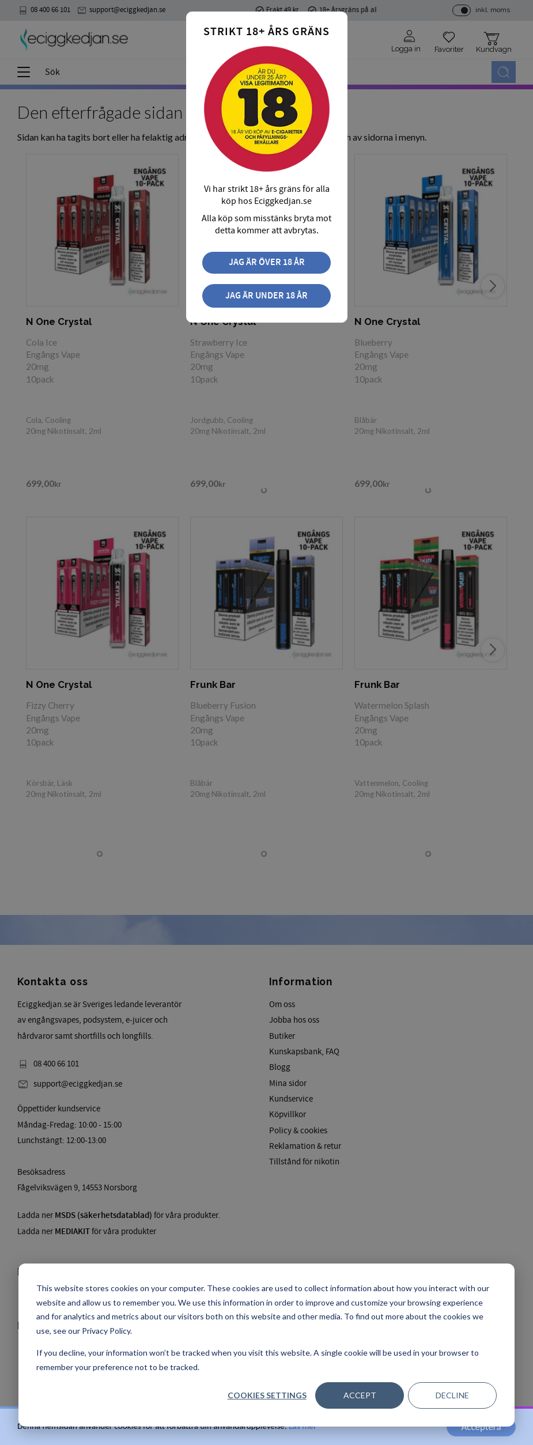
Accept (359, 1395)
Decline (452, 1395)
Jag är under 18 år (266, 296)
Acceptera (481, 1427)
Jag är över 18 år (267, 262)
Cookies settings (267, 1395)
